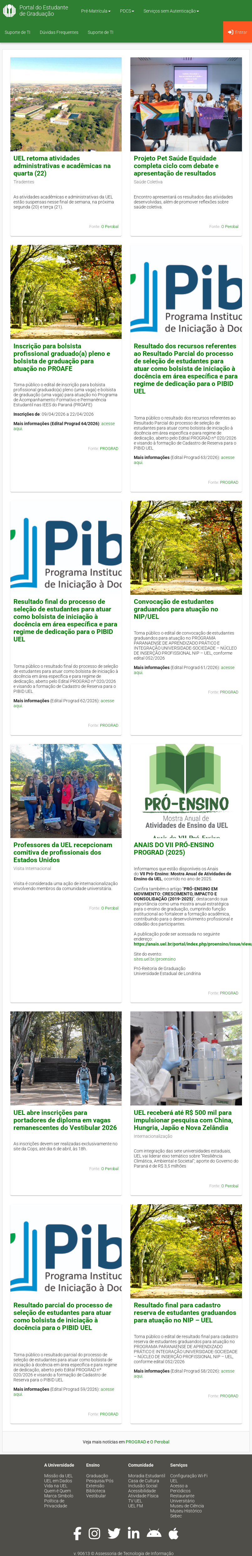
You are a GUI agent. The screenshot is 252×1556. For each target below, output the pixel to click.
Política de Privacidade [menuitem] (55, 1503)
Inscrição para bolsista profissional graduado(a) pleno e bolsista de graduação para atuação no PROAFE (61, 357)
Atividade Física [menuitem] (143, 1495)
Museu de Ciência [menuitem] (187, 1505)
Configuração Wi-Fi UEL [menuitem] (188, 1478)
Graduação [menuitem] (97, 1475)
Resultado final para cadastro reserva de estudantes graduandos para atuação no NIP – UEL (185, 1312)
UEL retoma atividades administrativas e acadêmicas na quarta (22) (62, 166)
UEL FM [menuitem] (135, 1505)
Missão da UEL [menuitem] (58, 1475)
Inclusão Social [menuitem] (142, 1485)
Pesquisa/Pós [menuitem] (99, 1480)
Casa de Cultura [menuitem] (143, 1480)
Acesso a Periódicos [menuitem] (180, 1488)
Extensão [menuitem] (95, 1485)
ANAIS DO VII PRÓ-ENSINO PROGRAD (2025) (174, 848)
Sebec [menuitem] (176, 1515)
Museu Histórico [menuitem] (186, 1510)
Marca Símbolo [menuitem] (58, 1495)
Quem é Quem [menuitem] (57, 1490)
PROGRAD (109, 448)
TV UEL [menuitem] (135, 1500)
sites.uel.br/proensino (155, 959)
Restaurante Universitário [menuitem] (182, 1498)
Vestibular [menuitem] (96, 1495)
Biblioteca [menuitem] (95, 1490)
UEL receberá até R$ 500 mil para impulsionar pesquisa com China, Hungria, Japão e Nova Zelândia (183, 1120)
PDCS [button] (127, 10)
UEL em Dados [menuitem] (58, 1480)
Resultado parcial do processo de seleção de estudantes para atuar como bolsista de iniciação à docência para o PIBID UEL (62, 1316)
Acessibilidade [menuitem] (142, 1490)
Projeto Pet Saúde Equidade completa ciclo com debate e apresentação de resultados (176, 166)
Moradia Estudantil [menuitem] (146, 1475)
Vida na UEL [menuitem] (55, 1485)
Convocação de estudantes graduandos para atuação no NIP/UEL (176, 609)
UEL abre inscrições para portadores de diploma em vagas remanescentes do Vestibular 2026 (65, 1120)
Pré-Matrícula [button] (96, 10)
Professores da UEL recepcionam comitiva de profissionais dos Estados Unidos (62, 852)
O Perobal (109, 226)
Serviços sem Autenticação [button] (171, 10)
